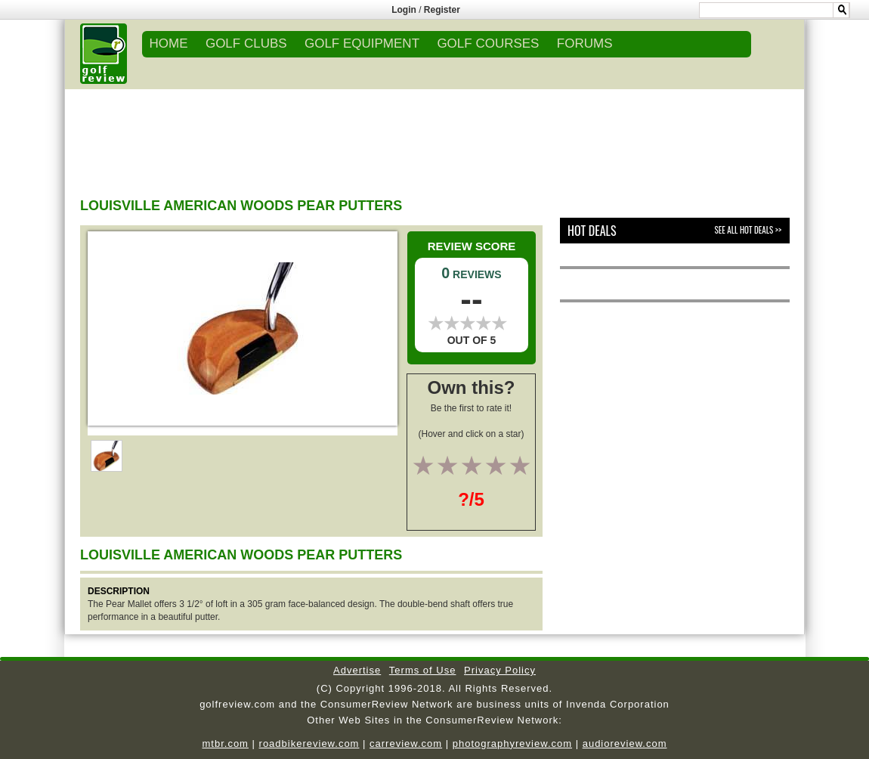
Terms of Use (422, 670)
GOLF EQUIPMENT (362, 43)
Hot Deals (592, 231)
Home (169, 43)
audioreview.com (625, 743)
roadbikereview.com (309, 743)
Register (442, 10)
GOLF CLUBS (246, 43)
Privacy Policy (500, 670)
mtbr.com (225, 743)
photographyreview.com (512, 743)
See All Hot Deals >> (748, 230)
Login (403, 10)
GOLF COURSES (488, 43)
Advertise (357, 670)
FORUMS (585, 43)
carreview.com (406, 743)
